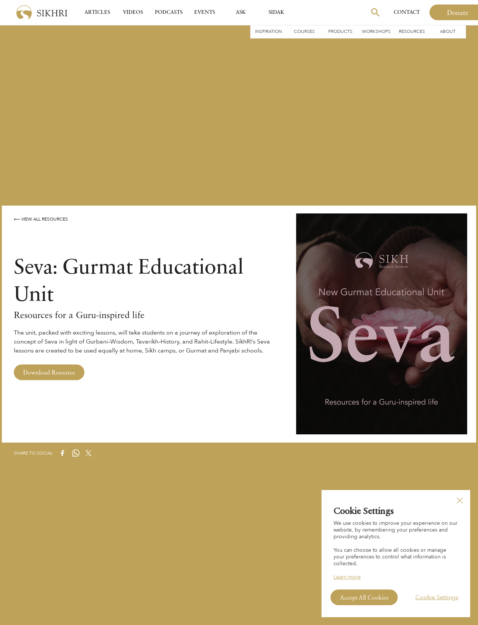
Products (340, 31)
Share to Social (33, 453)
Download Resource (49, 373)
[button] (460, 501)
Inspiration (268, 31)
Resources (412, 31)
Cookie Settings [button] (436, 597)
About (448, 31)
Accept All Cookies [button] (364, 598)
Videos (133, 12)
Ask (241, 12)
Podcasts (169, 12)
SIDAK (276, 12)
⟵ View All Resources (41, 219)
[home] (42, 12)
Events (204, 12)
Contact (407, 12)
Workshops (376, 31)
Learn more (347, 577)
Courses (304, 31)
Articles (97, 12)
